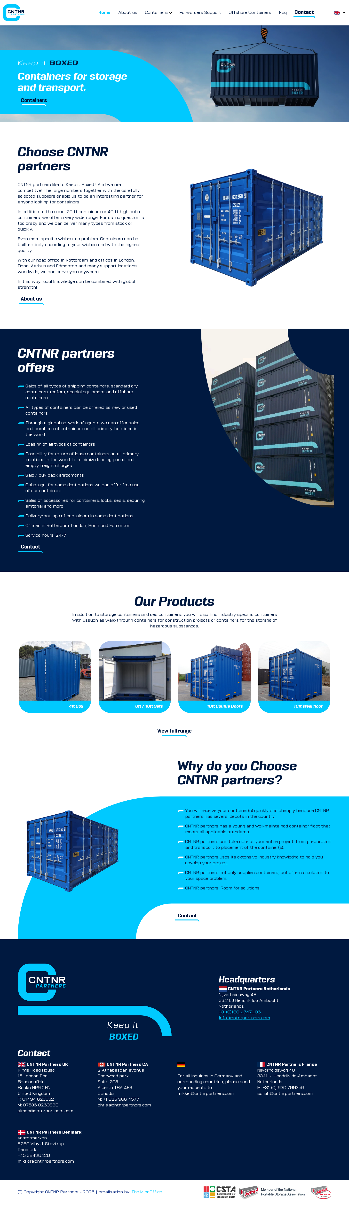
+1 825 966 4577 (121, 1100)
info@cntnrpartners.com (244, 1018)
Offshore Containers (250, 13)
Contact (304, 12)
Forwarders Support (200, 13)
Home (104, 13)
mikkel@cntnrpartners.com (205, 1094)
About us (127, 13)
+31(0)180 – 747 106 (240, 1012)
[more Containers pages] (171, 13)
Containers (156, 13)
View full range (174, 731)
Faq (283, 13)
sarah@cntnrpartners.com (285, 1094)
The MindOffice (146, 1192)
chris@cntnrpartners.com (124, 1105)
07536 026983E (40, 1105)
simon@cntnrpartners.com (45, 1111)
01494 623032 (38, 1100)
